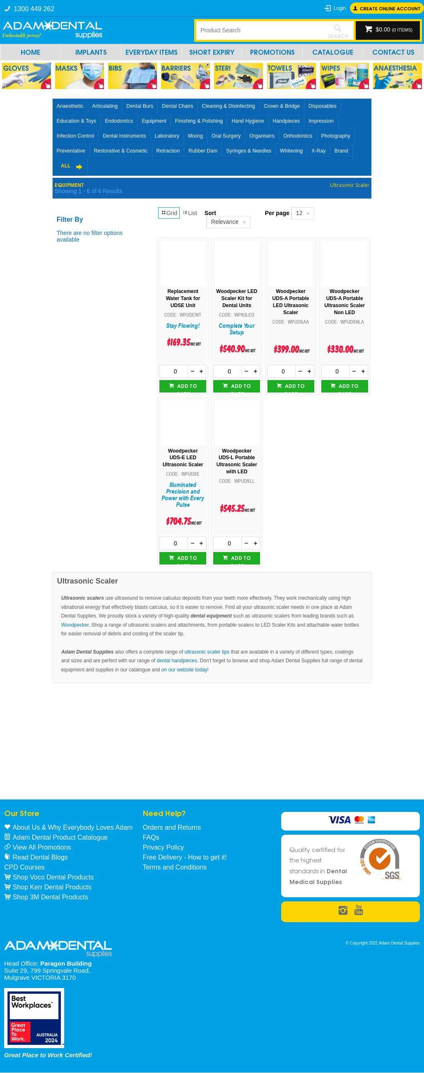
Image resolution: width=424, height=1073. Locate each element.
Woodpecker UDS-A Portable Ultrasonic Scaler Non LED (344, 301)
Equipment (154, 121)
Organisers (262, 136)
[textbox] (259, 30)
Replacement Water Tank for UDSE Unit (183, 298)
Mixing (195, 136)
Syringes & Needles (248, 151)
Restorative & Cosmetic (121, 151)
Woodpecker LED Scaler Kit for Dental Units (236, 298)
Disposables (322, 106)
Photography (335, 136)
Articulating (105, 106)
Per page (277, 213)
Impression (321, 121)
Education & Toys (76, 121)
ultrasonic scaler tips (207, 652)
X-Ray (318, 151)
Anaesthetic (70, 106)
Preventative (71, 151)
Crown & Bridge (282, 106)
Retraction (168, 151)
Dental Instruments (124, 136)
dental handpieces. (178, 661)
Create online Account (390, 8)
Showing (88, 191)
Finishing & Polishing (199, 121)
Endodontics (119, 121)
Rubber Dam (202, 151)
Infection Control (75, 136)
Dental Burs (139, 106)
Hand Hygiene (247, 121)
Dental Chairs (177, 106)
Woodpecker (75, 625)
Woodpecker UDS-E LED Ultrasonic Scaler (183, 458)
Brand (341, 151)
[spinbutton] (174, 371)
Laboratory (167, 136)
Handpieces (286, 121)
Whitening (291, 151)
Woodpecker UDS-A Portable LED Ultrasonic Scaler (290, 301)
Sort (210, 213)
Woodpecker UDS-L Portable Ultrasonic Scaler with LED (237, 461)
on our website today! (185, 670)
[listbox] (228, 222)
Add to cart (186, 387)
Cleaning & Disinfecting (228, 106)
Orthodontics (297, 136)
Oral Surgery (226, 136)
